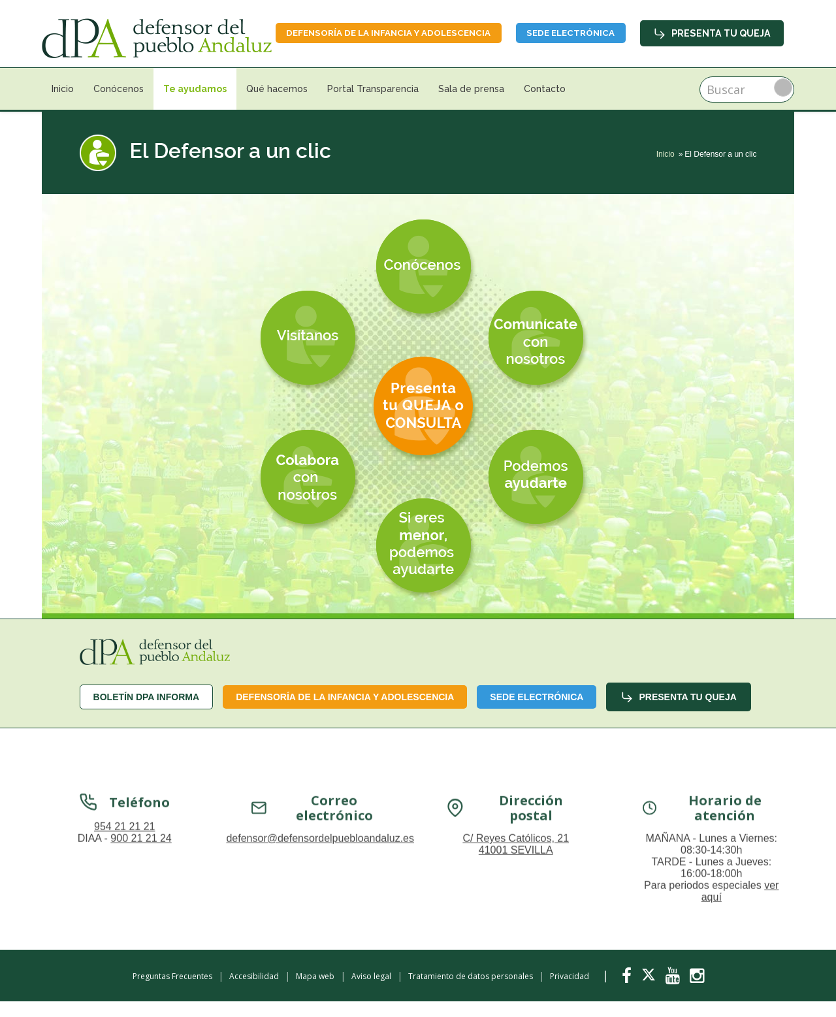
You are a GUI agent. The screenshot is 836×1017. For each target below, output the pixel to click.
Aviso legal (371, 991)
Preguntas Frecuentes (172, 991)
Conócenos (118, 104)
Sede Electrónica (724, 31)
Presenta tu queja (713, 63)
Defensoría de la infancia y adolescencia (529, 31)
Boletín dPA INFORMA (146, 712)
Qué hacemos (277, 104)
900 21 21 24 (140, 969)
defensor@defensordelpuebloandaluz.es (320, 969)
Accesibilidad (254, 991)
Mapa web (315, 991)
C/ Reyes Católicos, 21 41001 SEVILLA (515, 975)
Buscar (783, 103)
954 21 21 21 (124, 957)
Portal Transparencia (373, 104)
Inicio (63, 104)
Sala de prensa (471, 104)
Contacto (545, 104)
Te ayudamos (195, 104)
